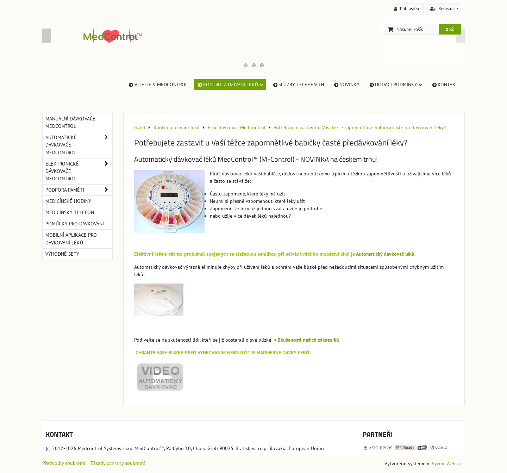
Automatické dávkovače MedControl (78, 145)
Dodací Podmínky (395, 84)
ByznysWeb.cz (446, 463)
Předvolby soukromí (63, 463)
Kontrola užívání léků (230, 84)
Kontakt (444, 84)
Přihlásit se (407, 9)
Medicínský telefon (69, 212)
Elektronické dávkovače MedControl (78, 171)
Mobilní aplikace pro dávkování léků (71, 238)
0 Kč (450, 29)
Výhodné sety (62, 254)
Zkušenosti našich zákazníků (308, 340)
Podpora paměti (78, 190)
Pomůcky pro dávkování (74, 223)
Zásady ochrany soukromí (117, 463)
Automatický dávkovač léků (385, 254)
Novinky (346, 84)
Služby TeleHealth (298, 84)
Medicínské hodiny (68, 201)
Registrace (444, 9)
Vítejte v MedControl (157, 84)
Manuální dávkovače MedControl (70, 122)
